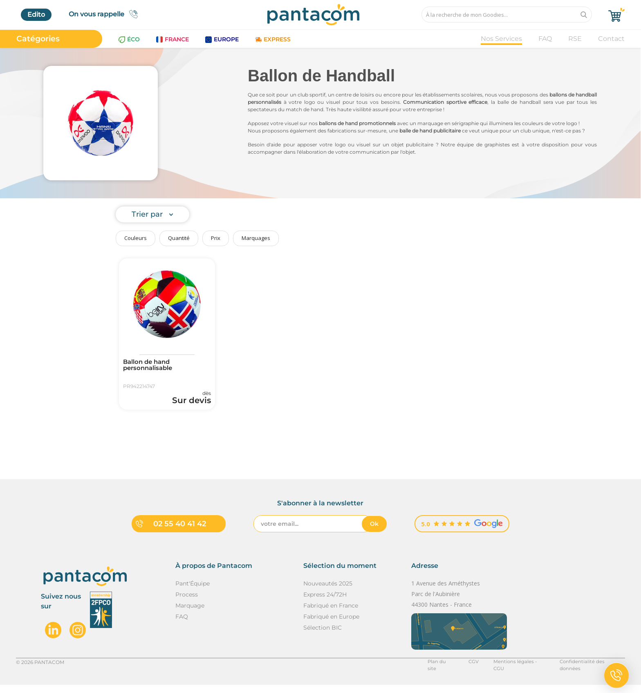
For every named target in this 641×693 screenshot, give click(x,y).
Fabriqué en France (330, 613)
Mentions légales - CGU (516, 670)
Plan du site (438, 670)
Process (186, 602)
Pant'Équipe (192, 591)
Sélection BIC (322, 635)
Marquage (189, 613)
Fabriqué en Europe (331, 624)
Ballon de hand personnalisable (150, 365)
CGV (470, 670)
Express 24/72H (325, 602)
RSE (575, 39)
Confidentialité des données (591, 670)
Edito (36, 14)
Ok (374, 531)
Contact (611, 39)
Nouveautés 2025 (327, 591)
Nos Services (501, 39)
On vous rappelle (106, 14)
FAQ (545, 39)
